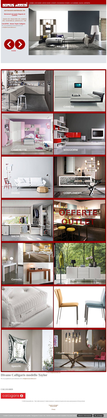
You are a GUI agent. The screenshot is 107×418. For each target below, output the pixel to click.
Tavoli (67, 366)
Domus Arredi (53, 406)
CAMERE (69, 106)
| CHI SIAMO (37, 3)
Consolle (16, 279)
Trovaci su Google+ (53, 405)
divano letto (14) (15, 19)
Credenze (69, 279)
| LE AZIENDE (74, 3)
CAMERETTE (19, 149)
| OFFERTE (87, 3)
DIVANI (15, 193)
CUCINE (16, 106)
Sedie (67, 322)
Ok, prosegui (98, 415)
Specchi (16, 366)
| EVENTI (53, 3)
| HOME (31, 3)
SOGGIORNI (71, 149)
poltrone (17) (19, 20)
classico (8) (6, 19)
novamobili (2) (10, 20)
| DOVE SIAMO (46, 3)
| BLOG (81, 3)
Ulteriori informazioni (85, 415)
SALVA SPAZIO (20, 236)
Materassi (17, 322)
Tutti (25, 20)
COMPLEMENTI (73, 193)
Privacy (53, 409)
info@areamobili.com (55, 372)
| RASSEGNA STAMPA (63, 3)
